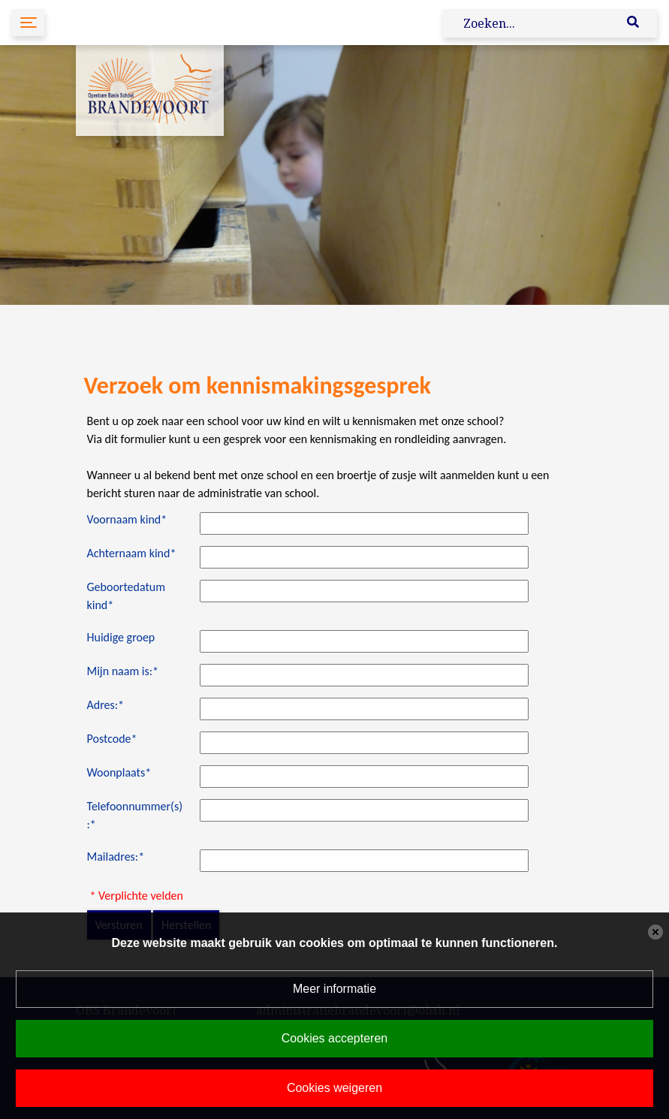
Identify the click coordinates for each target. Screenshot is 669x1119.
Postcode (112, 738)
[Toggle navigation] (28, 22)
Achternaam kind (131, 553)
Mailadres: (116, 856)
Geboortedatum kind (126, 596)
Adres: (106, 705)
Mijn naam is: (123, 671)
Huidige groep (121, 637)
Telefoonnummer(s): (135, 815)
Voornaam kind (127, 519)
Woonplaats (119, 772)
